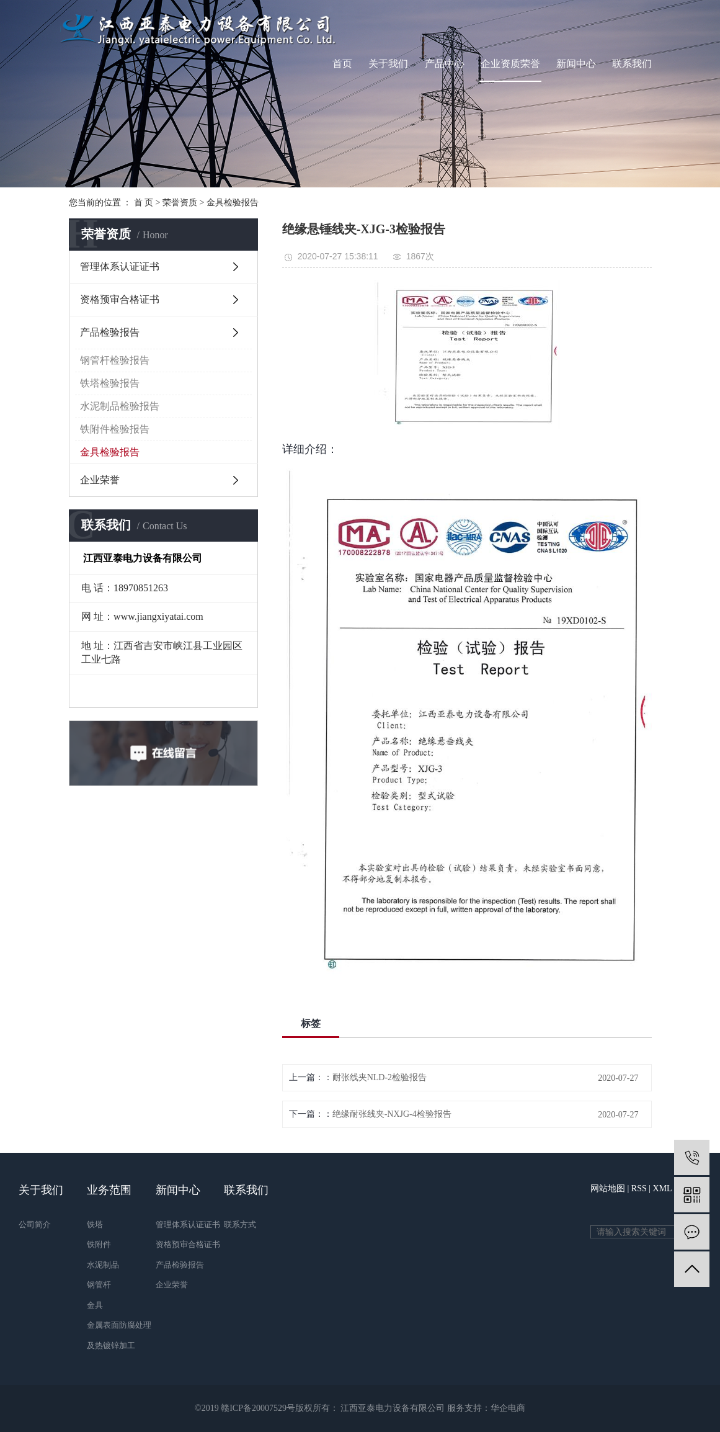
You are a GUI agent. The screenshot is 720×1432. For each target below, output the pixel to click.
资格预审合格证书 (119, 299)
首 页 (144, 202)
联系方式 (240, 1224)
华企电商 (508, 1408)
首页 (342, 63)
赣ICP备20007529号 (258, 1408)
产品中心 (444, 63)
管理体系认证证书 (119, 266)
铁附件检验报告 (114, 429)
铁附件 (99, 1244)
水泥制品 (103, 1264)
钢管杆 (99, 1284)
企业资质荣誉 (510, 63)
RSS (639, 1188)
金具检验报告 (233, 202)
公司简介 (35, 1224)
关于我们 (388, 63)
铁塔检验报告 (110, 383)
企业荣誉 (100, 480)
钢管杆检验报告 (114, 360)
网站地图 (607, 1188)
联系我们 (632, 63)
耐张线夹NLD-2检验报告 (379, 1077)
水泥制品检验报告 (119, 406)
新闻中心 (576, 63)
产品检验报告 (110, 332)
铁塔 (95, 1224)
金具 (95, 1305)
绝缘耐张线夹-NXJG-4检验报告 (391, 1114)
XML (662, 1188)
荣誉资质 (179, 202)
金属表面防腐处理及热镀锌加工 (119, 1335)
